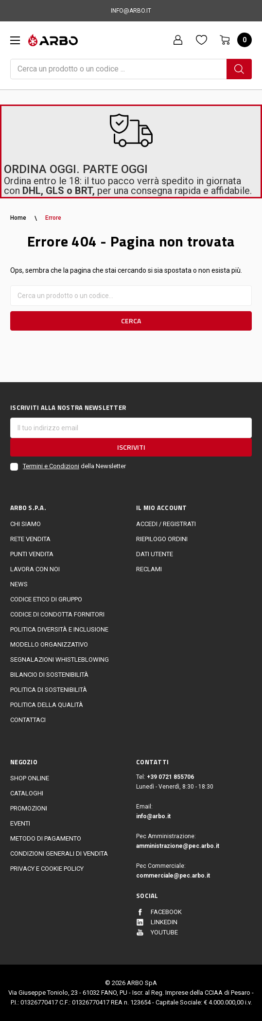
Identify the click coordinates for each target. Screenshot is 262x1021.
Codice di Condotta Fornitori (57, 614)
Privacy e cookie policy (47, 868)
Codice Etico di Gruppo (46, 599)
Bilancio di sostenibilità (49, 674)
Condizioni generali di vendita (59, 853)
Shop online (29, 778)
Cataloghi (26, 793)
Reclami (149, 569)
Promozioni (28, 808)
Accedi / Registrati (166, 524)
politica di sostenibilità (48, 689)
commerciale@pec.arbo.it (173, 875)
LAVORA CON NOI (35, 569)
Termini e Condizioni (51, 466)
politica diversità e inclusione (59, 629)
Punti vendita (31, 554)
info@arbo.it (153, 816)
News (19, 584)
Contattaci (28, 719)
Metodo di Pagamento (45, 838)
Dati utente (154, 554)
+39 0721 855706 (170, 777)
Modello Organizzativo (49, 644)
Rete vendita (30, 539)
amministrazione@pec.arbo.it (177, 846)
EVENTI (20, 823)
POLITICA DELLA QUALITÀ (46, 704)
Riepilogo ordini (162, 539)
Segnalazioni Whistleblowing (59, 659)
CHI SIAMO (25, 524)
